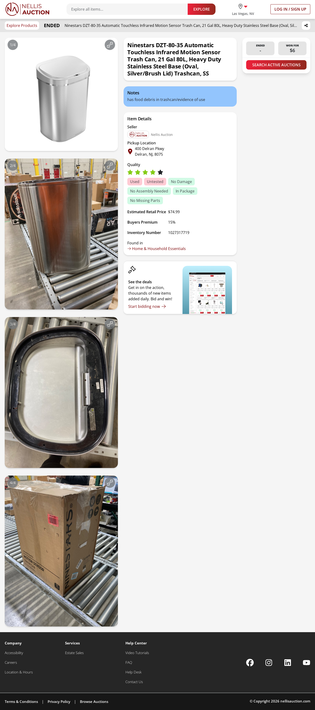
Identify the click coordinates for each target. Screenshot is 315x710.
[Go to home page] (27, 9)
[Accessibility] (14, 652)
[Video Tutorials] (137, 652)
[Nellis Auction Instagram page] (269, 662)
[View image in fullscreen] (110, 45)
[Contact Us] (134, 681)
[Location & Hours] (19, 672)
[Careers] (11, 662)
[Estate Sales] (74, 652)
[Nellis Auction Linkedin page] (287, 662)
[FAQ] (128, 662)
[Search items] (129, 9)
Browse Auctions (94, 701)
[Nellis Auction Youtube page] (306, 662)
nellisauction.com (295, 701)
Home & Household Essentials (156, 248)
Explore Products (22, 25)
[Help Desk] (133, 672)
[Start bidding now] (147, 306)
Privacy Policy (59, 701)
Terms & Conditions (21, 701)
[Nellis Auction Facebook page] (250, 662)
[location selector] (243, 9)
